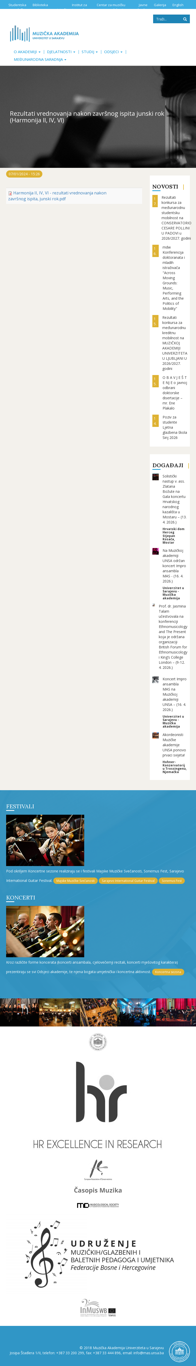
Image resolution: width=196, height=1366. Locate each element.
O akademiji (27, 51)
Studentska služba (17, 7)
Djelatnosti (61, 51)
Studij (90, 51)
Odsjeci (113, 51)
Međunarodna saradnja (40, 59)
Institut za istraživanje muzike (72, 7)
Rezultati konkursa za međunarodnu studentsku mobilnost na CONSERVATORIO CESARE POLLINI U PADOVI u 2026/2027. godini (176, 218)
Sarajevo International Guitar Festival (128, 881)
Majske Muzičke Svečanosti (75, 881)
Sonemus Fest (172, 881)
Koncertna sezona (168, 972)
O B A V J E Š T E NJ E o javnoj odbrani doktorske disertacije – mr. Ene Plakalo (175, 393)
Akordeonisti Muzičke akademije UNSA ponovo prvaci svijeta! (174, 744)
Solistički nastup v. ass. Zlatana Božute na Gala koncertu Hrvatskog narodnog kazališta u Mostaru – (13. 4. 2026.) (175, 499)
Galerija (160, 5)
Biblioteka (40, 5)
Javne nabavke (141, 7)
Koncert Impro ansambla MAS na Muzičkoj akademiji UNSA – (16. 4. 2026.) (175, 694)
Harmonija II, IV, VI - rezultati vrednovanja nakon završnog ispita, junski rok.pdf (57, 196)
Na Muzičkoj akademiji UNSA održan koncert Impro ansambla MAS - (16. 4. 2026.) (174, 565)
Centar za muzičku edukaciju (111, 7)
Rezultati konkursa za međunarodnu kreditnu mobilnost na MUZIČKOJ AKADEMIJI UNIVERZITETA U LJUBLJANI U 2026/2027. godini (174, 343)
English (178, 5)
